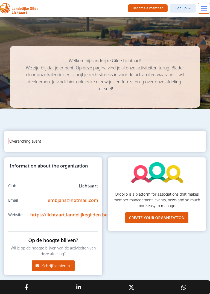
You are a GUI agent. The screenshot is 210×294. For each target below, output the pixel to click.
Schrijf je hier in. (53, 265)
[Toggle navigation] (204, 8)
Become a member (148, 8)
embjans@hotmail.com (73, 200)
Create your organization (157, 217)
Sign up (181, 8)
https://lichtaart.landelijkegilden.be (69, 214)
